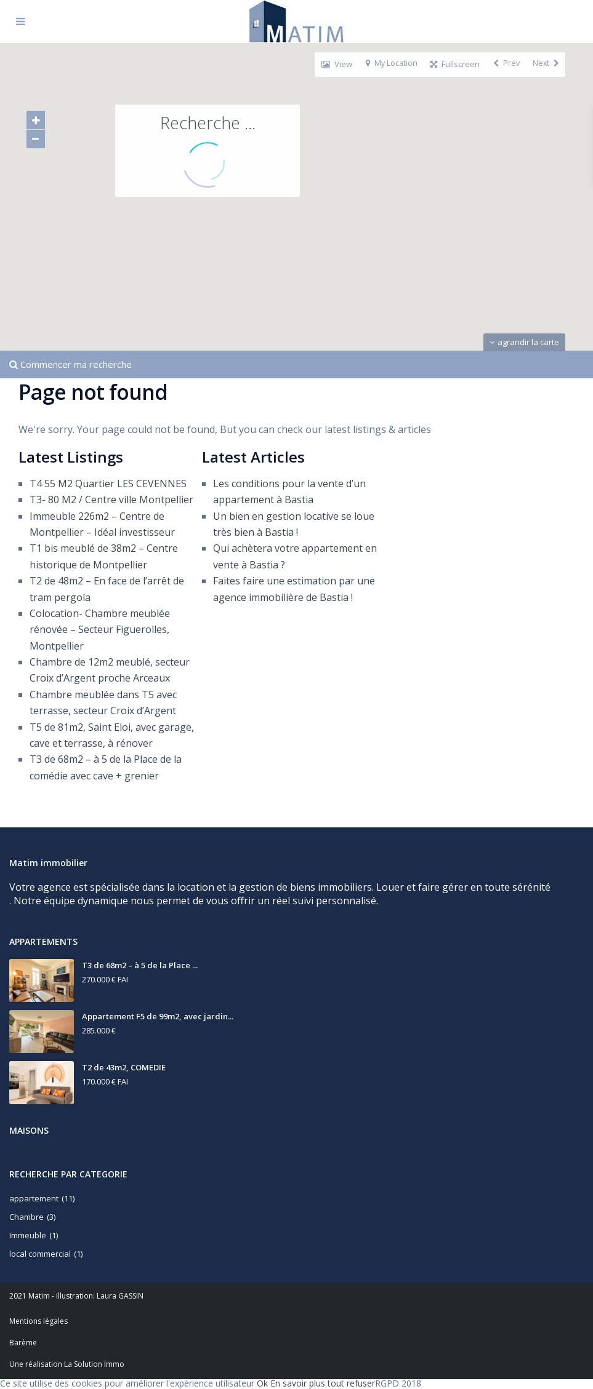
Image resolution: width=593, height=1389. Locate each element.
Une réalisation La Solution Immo (66, 1364)
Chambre (26, 1216)
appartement (33, 1198)
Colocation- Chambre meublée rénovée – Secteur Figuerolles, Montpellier (100, 630)
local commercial (40, 1253)
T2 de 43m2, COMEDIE (124, 1067)
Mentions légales (38, 1321)
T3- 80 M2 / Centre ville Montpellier (111, 499)
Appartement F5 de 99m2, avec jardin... (157, 1016)
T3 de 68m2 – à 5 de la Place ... (140, 965)
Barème (23, 1342)
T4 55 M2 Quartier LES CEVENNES (108, 483)
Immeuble (27, 1235)
